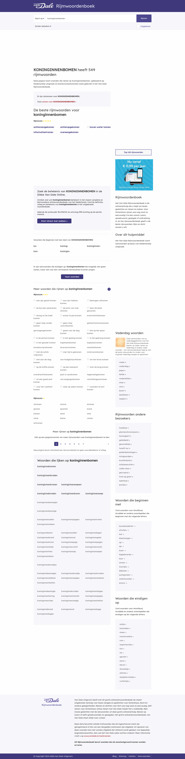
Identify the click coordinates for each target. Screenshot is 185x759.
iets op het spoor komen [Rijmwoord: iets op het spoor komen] (96, 332)
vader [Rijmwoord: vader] (122, 362)
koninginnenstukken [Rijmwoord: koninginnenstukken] (94, 578)
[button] (109, 289)
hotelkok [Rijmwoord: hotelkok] (123, 428)
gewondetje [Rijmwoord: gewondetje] (124, 444)
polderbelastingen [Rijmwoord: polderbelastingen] (127, 452)
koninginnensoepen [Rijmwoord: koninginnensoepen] (71, 484)
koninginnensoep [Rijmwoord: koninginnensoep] (94, 493)
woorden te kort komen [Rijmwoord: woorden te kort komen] (95, 388)
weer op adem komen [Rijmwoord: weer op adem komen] (73, 387)
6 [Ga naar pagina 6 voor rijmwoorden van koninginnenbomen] (78, 444)
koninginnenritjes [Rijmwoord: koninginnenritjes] (45, 600)
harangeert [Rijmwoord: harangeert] (124, 436)
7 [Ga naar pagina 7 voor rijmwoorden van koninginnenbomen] (83, 444)
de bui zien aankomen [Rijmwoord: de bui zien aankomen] (46, 308)
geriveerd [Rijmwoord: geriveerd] (123, 472)
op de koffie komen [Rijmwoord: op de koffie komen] (45, 367)
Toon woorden (72, 277)
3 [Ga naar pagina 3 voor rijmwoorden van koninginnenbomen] (65, 444)
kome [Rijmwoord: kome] (89, 409)
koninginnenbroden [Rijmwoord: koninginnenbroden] (47, 475)
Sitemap (122, 756)
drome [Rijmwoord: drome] (63, 404)
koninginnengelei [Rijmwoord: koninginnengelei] (93, 537)
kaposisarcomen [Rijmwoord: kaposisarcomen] (94, 342)
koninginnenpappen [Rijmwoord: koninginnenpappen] (70, 519)
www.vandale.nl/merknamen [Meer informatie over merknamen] (97, 736)
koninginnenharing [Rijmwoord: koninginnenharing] (46, 596)
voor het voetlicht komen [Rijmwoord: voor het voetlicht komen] (43, 388)
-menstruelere (125, 636)
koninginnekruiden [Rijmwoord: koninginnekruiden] (70, 591)
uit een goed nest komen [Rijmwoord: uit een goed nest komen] (43, 380)
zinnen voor (58, 101)
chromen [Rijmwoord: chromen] (38, 404)
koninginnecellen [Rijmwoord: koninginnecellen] (69, 533)
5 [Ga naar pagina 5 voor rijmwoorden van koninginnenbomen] (74, 444)
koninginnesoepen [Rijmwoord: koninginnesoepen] (93, 551)
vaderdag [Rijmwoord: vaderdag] (123, 366)
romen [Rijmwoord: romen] (90, 418)
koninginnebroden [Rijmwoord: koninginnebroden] (46, 493)
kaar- (121, 550)
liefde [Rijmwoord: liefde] (121, 374)
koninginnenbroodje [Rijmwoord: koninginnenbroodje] (70, 573)
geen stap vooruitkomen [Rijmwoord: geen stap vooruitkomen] (66, 324)
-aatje (122, 624)
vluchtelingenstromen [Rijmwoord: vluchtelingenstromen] (97, 379)
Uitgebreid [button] (145, 26)
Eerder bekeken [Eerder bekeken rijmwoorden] (42, 26)
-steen (122, 632)
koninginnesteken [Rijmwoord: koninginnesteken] (45, 556)
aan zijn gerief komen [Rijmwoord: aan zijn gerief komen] (46, 300)
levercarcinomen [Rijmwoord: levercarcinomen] (68, 347)
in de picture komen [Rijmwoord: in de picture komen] (45, 338)
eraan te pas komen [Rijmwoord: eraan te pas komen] (72, 315)
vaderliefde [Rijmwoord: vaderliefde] (124, 378)
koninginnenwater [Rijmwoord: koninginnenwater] (93, 547)
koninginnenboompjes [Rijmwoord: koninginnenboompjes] (47, 502)
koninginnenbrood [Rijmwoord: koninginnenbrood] (45, 537)
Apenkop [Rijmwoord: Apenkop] (123, 481)
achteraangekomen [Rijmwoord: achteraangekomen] (44, 127)
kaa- (121, 558)
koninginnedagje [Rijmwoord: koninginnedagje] (93, 609)
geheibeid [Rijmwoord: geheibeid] (123, 440)
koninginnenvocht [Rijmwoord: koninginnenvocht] (69, 547)
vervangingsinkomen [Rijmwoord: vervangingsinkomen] (70, 379)
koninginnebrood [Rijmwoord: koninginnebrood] (45, 609)
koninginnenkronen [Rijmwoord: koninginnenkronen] (47, 484)
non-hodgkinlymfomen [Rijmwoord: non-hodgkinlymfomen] (70, 359)
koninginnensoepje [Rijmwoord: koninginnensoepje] (70, 600)
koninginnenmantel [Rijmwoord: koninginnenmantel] (70, 596)
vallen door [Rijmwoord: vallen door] (124, 468)
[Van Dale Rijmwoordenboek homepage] (45, 6)
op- (120, 542)
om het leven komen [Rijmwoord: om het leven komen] (99, 359)
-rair (121, 640)
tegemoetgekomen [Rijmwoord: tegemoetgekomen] (96, 374)
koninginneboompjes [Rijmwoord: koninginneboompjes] (46, 573)
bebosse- (123, 571)
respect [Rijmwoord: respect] (122, 399)
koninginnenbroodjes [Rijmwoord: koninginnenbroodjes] (46, 565)
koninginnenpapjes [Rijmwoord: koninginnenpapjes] (94, 596)
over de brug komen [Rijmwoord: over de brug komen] (99, 367)
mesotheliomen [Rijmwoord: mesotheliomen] (94, 347)
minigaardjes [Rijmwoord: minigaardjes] (125, 456)
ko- (35, 246)
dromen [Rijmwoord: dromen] (90, 404)
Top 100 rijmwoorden (133, 152)
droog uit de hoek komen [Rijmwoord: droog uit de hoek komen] (43, 317)
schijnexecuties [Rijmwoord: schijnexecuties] (126, 464)
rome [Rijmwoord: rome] (36, 418)
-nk (120, 653)
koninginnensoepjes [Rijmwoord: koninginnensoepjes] (70, 578)
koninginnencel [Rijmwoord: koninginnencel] (68, 537)
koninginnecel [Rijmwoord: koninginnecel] (67, 609)
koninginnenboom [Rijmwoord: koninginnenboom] (70, 493)
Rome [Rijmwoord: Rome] (63, 418)
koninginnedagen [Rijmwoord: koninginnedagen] (93, 533)
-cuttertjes (124, 681)
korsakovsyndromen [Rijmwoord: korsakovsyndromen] (43, 347)
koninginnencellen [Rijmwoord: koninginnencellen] (45, 519)
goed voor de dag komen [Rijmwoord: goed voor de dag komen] (70, 332)
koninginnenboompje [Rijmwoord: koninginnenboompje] (46, 511)
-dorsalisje (124, 669)
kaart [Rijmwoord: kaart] (121, 390)
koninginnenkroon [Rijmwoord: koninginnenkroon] (45, 542)
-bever (122, 665)
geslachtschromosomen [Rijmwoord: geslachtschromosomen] (98, 323)
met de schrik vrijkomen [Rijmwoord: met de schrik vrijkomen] (41, 353)
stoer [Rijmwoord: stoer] (121, 382)
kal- (121, 534)
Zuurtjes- (123, 567)
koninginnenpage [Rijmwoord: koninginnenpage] (69, 542)
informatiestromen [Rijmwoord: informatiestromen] (43, 132)
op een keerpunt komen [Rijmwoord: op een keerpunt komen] (69, 368)
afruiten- (123, 530)
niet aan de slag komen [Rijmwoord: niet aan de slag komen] (42, 361)
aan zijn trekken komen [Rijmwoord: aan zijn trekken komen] (69, 302)
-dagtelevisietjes (127, 677)
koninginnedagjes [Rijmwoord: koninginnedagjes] (45, 614)
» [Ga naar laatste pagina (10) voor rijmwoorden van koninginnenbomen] (108, 444)
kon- (36, 251)
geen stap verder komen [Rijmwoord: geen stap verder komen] (43, 324)
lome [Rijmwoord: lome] (62, 413)
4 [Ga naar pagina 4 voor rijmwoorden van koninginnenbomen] (69, 444)
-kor (121, 648)
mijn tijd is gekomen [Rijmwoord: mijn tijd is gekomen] (72, 352)
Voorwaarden (144, 756)
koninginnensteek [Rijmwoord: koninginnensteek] (45, 547)
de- (120, 546)
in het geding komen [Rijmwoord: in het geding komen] (72, 338)
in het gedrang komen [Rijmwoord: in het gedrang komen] (100, 338)
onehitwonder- (126, 579)
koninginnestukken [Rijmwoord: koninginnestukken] (94, 600)
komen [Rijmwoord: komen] (37, 413)
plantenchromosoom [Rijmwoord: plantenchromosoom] (128, 432)
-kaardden (124, 628)
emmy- (122, 583)
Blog (114, 756)
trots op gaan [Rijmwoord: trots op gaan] (125, 476)
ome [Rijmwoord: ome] (89, 413)
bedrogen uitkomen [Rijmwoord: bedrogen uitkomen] (99, 300)
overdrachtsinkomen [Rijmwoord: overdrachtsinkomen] (43, 374)
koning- (64, 246)
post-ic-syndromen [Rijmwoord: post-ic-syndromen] (68, 374)
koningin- (65, 251)
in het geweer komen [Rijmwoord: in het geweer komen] (46, 342)
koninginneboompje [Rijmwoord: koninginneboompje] (46, 591)
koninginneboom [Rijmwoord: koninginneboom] (45, 533)
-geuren (122, 657)
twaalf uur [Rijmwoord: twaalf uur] (124, 448)
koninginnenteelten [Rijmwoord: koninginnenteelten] (46, 583)
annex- (122, 562)
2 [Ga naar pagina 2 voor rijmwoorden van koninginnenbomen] (60, 444)
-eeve (121, 661)
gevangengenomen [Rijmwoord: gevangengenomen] (43, 330)
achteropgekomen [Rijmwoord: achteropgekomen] (69, 127)
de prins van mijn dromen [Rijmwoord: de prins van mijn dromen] (69, 309)
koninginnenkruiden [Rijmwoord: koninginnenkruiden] (94, 573)
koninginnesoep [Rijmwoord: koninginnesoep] (68, 551)
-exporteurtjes (125, 644)
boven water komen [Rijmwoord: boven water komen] (100, 127)
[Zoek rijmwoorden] (59, 18)
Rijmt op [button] (39, 18)
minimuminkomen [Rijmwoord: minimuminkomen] (95, 352)
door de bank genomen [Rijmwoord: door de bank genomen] (94, 309)
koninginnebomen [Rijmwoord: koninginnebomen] (46, 466)
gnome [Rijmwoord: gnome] (37, 409)
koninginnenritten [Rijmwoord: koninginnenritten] (93, 519)
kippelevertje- (125, 554)
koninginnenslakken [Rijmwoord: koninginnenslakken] (46, 578)
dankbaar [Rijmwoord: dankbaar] (123, 395)
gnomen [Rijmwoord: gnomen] (64, 409)
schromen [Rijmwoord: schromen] (38, 423)
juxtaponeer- (125, 575)
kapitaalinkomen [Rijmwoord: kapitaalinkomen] (68, 342)
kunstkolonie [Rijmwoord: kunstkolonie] (125, 460)
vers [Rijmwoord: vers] (121, 386)
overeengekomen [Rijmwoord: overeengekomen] (69, 132)
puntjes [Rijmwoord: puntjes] (122, 485)
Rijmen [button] (144, 18)
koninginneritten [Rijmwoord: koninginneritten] (44, 551)
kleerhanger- (125, 538)
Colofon (132, 756)
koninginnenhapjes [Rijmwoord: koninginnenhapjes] (94, 591)
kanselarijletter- (126, 526)
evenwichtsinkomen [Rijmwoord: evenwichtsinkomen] (96, 315)
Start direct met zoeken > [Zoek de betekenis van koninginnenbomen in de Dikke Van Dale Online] (54, 221)
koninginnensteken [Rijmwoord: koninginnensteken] (46, 524)
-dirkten (123, 673)
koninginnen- (94, 246)
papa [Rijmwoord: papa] (121, 370)
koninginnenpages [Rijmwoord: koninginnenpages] (93, 542)
